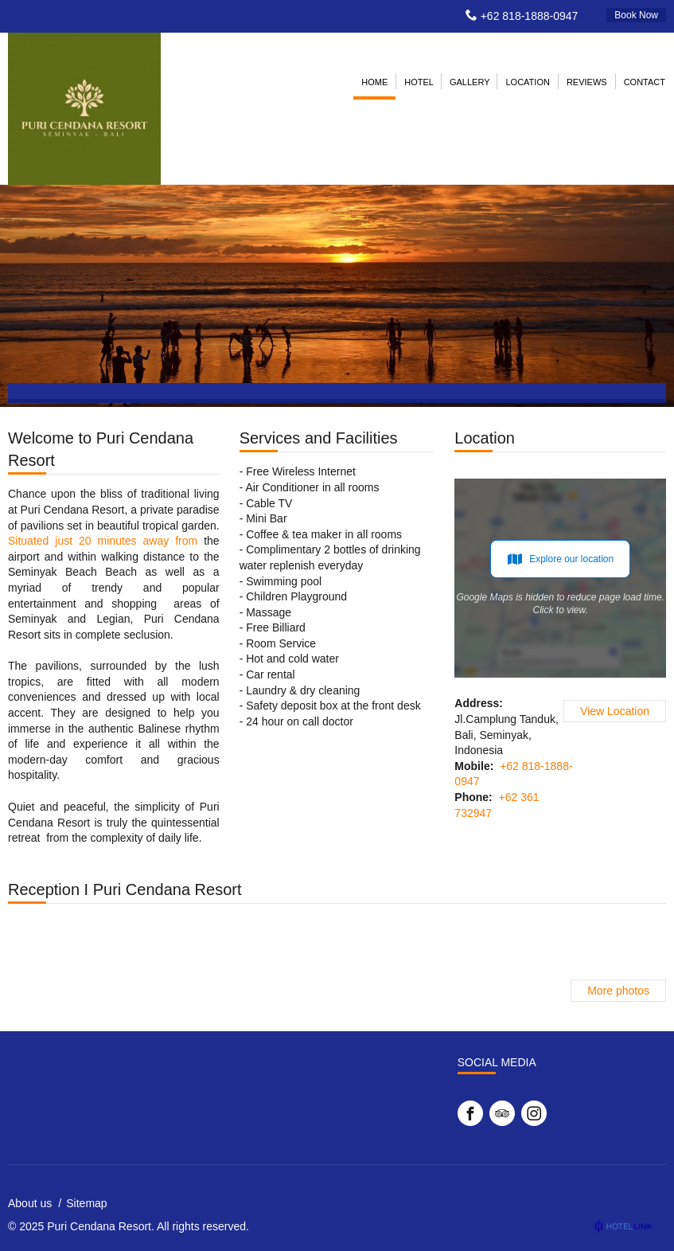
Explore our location (560, 559)
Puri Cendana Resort (99, 1226)
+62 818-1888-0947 (530, 16)
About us (30, 1203)
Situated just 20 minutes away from (102, 540)
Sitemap (86, 1203)
